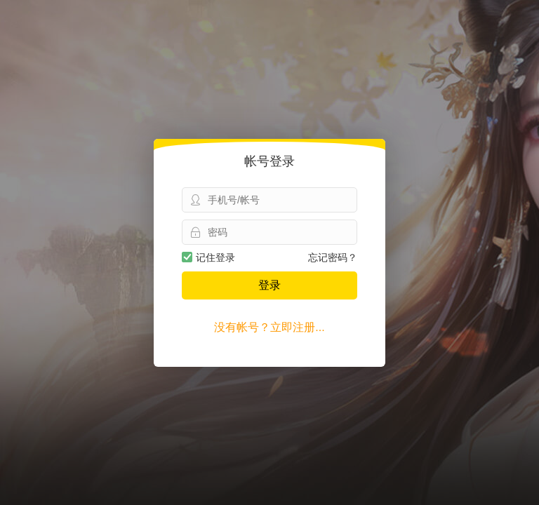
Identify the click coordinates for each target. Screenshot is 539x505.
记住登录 (208, 257)
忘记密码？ (332, 257)
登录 (269, 285)
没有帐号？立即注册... (269, 327)
